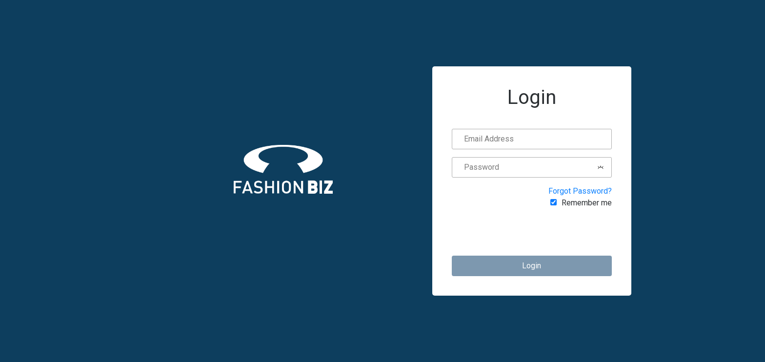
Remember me (587, 202)
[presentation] (537, 232)
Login (531, 265)
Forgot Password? (580, 191)
